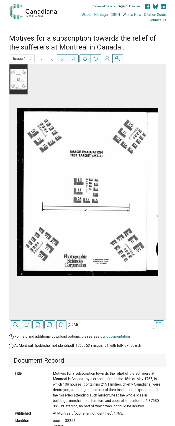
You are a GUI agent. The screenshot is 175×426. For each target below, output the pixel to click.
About (86, 14)
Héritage (101, 14)
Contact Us (157, 20)
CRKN (115, 14)
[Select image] (22, 58)
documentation (118, 336)
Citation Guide (155, 14)
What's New (132, 14)
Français (134, 6)
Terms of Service (104, 6)
